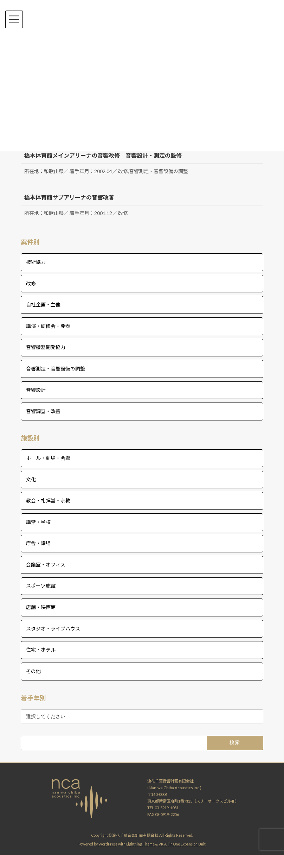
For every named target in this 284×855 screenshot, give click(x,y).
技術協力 (36, 262)
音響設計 (36, 390)
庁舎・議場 (38, 543)
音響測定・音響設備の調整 (55, 369)
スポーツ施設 (41, 586)
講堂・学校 (38, 522)
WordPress (107, 844)
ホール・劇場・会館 (48, 458)
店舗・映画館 (41, 607)
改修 (31, 283)
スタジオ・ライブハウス (53, 629)
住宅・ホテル (41, 650)
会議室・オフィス (45, 565)
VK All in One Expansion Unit (182, 844)
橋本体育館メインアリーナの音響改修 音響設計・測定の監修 (103, 155)
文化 (31, 479)
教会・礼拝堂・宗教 (48, 501)
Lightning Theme (140, 844)
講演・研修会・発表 (48, 326)
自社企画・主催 (43, 305)
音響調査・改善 (43, 411)
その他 (33, 671)
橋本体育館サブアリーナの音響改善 (69, 197)
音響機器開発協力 (45, 347)
